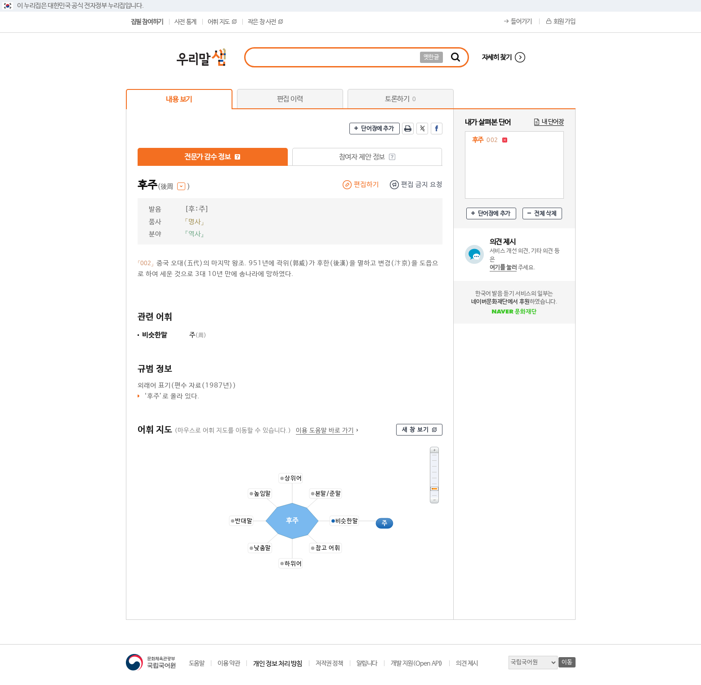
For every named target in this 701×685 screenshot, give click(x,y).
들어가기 (521, 21)
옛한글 (431, 57)
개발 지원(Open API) (416, 663)
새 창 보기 (415, 430)
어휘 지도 (222, 22)
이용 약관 (229, 663)
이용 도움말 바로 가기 (325, 430)
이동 (567, 662)
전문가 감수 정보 (212, 157)
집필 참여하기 (147, 22)
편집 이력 (290, 99)
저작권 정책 (329, 663)
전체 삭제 (545, 213)
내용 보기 (179, 99)
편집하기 (366, 184)
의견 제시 (467, 663)
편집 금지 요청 (421, 184)
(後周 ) (173, 186)
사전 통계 (185, 22)
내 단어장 (553, 121)
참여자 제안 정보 (367, 157)
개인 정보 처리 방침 (277, 663)
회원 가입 (565, 21)
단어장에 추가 (377, 128)
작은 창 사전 (265, 22)
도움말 (197, 663)
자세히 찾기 (497, 57)
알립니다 (367, 663)
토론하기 (400, 99)
